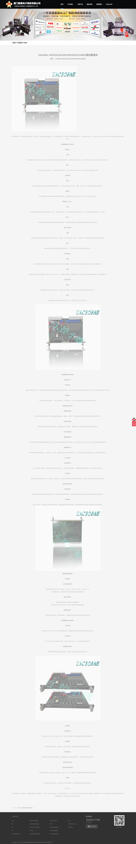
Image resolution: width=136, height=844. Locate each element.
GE (12, 824)
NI (12, 830)
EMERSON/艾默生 (34, 820)
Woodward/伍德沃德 (34, 824)
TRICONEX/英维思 (54, 827)
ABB (25, 43)
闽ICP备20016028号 (47, 842)
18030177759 (93, 820)
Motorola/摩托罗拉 (54, 833)
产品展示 (20, 43)
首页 (14, 43)
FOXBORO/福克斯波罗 (35, 833)
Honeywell (70, 827)
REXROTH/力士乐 (72, 824)
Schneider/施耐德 (54, 830)
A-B (12, 827)
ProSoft (31, 830)
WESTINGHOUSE (16, 833)
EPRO (51, 824)
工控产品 (15, 816)
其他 (69, 820)
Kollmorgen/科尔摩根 (34, 827)
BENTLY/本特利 (53, 820)
